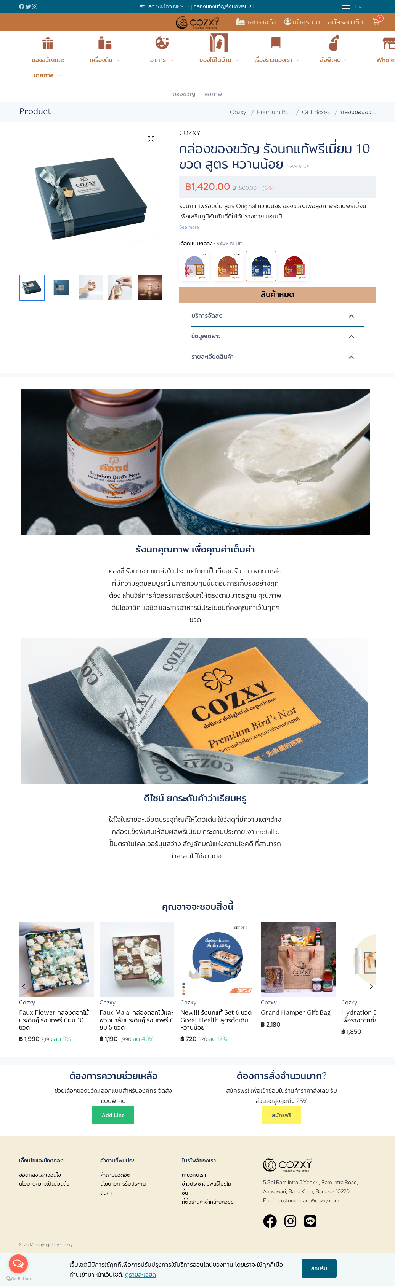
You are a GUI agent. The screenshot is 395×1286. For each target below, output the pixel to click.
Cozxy (238, 112)
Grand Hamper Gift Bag (296, 1013)
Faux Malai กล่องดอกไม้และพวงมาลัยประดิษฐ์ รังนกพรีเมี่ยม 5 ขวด (137, 1020)
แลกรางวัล (257, 22)
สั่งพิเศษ (330, 60)
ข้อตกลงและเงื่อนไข (40, 1174)
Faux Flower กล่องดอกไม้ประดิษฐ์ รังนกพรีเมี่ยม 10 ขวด (54, 1020)
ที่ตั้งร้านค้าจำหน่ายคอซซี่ (208, 1201)
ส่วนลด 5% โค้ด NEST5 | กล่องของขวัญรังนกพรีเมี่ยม (197, 6)
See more (189, 227)
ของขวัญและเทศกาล (48, 67)
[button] (157, 287)
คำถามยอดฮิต (115, 1174)
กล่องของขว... (358, 112)
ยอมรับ (319, 1268)
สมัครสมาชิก (345, 22)
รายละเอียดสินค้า (212, 357)
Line (43, 6)
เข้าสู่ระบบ (302, 22)
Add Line (113, 1115)
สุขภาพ (213, 94)
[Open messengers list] (18, 1263)
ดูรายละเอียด (140, 1275)
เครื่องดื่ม (102, 60)
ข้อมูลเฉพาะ (205, 336)
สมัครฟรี (281, 1115)
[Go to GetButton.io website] (18, 1278)
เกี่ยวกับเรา (194, 1174)
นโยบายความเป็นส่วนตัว (44, 1183)
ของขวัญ (184, 94)
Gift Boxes (316, 112)
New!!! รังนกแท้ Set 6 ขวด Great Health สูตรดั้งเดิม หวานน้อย (216, 1020)
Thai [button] (353, 6)
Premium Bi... (274, 112)
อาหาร (158, 60)
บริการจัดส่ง (207, 316)
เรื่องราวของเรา (273, 60)
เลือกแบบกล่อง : (210, 243)
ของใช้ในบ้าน (216, 60)
